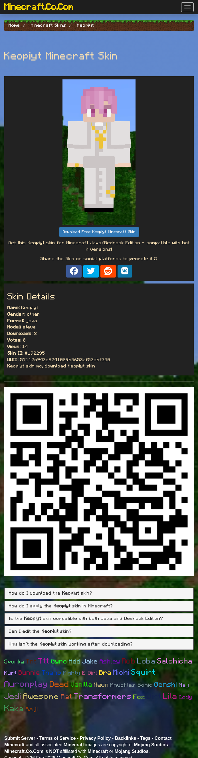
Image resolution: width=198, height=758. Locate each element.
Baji (32, 709)
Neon (101, 685)
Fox (139, 697)
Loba (146, 661)
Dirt (154, 697)
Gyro (59, 661)
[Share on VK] (125, 271)
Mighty (71, 673)
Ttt (43, 661)
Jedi (12, 696)
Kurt (10, 673)
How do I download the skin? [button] (50, 593)
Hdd (75, 661)
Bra (105, 672)
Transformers (103, 697)
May (184, 685)
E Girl (90, 673)
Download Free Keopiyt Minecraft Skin (99, 232)
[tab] (99, 593)
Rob (129, 661)
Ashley (110, 661)
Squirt (143, 673)
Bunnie (29, 672)
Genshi (165, 684)
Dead (59, 684)
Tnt (31, 661)
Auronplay (26, 684)
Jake (90, 661)
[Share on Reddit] (108, 271)
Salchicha (175, 661)
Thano (52, 673)
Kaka (14, 708)
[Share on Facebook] (74, 271)
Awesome (41, 696)
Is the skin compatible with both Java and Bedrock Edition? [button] (86, 618)
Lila (170, 697)
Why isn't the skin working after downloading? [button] (71, 644)
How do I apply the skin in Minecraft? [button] (61, 606)
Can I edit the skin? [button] (40, 631)
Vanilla (81, 684)
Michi (121, 672)
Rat (66, 697)
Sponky (14, 662)
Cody (186, 697)
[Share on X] (91, 271)
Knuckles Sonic (131, 685)
